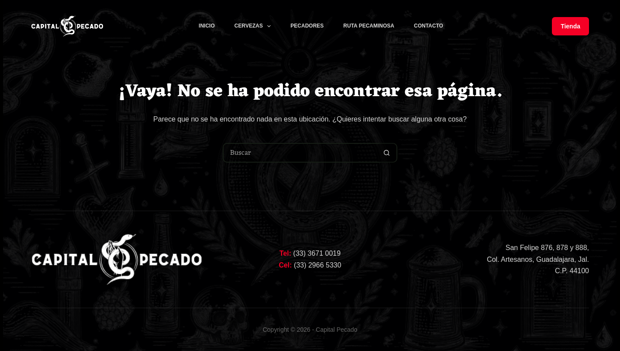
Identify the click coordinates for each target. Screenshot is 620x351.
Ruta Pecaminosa (368, 26)
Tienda (570, 26)
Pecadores (307, 26)
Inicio (207, 26)
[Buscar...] (300, 153)
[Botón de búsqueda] (386, 153)
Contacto (428, 26)
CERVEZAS (254, 26)
